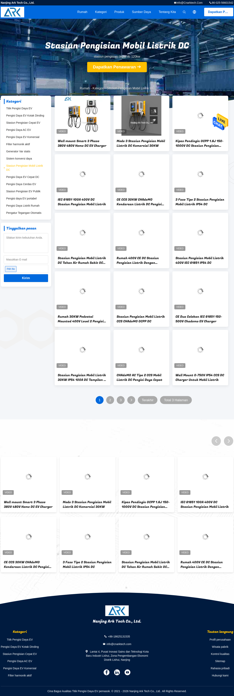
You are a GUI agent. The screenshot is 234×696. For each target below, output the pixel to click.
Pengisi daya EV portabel (21, 198)
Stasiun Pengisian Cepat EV (23, 122)
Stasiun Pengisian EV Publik (23, 191)
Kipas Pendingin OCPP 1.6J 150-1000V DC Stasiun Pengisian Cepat (200, 143)
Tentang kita (167, 12)
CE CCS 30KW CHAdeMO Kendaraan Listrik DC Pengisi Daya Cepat (139, 202)
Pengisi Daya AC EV (18, 129)
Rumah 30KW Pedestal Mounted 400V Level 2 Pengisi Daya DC (81, 319)
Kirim (26, 278)
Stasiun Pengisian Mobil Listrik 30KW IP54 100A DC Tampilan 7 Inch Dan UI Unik (82, 377)
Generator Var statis (18, 151)
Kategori (101, 12)
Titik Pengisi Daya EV (19, 108)
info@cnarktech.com (189, 2)
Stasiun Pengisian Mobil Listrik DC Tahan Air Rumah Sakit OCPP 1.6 (82, 260)
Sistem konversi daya (19, 158)
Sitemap (220, 661)
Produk (119, 12)
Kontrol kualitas (220, 653)
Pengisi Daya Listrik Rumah (23, 205)
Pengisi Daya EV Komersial (22, 137)
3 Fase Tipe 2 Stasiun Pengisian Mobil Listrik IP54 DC (200, 202)
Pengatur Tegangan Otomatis (23, 212)
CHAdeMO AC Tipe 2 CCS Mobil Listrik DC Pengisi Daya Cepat (139, 377)
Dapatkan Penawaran (220, 12)
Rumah (82, 12)
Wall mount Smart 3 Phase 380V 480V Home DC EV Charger (82, 143)
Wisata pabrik (220, 646)
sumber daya (141, 12)
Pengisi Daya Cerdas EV (21, 184)
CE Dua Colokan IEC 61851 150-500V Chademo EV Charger (199, 319)
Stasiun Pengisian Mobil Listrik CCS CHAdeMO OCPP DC (141, 319)
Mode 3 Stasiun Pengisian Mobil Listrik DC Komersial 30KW (141, 143)
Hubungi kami (220, 675)
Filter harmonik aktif (18, 144)
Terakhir (147, 400)
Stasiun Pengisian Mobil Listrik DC (24, 167)
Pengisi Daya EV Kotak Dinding (25, 115)
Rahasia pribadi (220, 668)
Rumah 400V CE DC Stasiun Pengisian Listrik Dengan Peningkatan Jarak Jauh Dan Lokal (139, 260)
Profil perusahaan (220, 639)
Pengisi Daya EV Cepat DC (22, 177)
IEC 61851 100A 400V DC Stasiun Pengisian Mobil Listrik (82, 202)
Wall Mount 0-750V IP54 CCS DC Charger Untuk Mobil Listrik (200, 377)
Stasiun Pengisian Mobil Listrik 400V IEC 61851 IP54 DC (200, 260)
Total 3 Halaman (176, 400)
